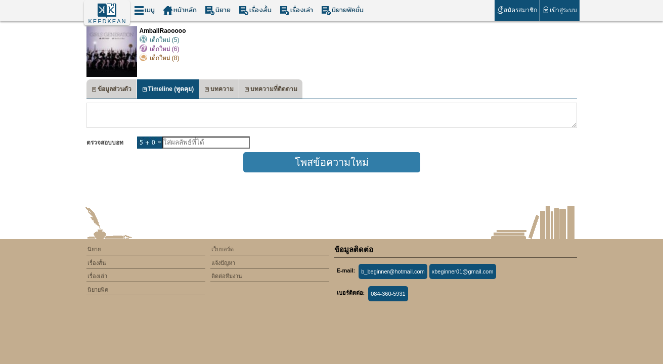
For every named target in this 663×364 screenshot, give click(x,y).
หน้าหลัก (180, 10)
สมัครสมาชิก (517, 10)
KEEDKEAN (108, 21)
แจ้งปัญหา (223, 263)
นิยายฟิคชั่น (342, 10)
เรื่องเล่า (296, 10)
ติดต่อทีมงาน (226, 276)
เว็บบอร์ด (222, 249)
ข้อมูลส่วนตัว (111, 90)
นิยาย (218, 10)
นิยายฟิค (97, 290)
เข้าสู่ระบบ (560, 10)
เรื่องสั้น (255, 10)
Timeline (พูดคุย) (168, 90)
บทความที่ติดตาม (270, 90)
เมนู (144, 10)
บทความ (219, 90)
